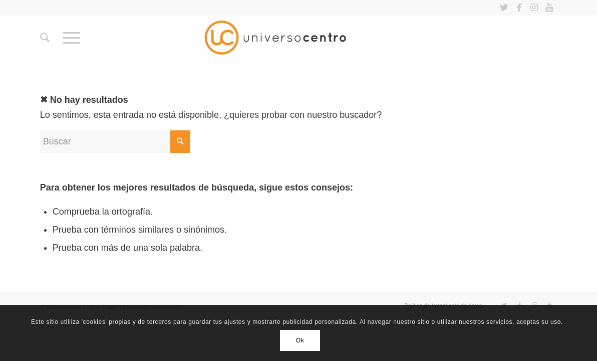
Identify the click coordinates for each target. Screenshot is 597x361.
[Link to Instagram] (534, 7)
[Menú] (71, 38)
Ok (300, 340)
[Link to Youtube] (549, 7)
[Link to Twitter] (504, 7)
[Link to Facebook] (519, 7)
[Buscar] (45, 38)
